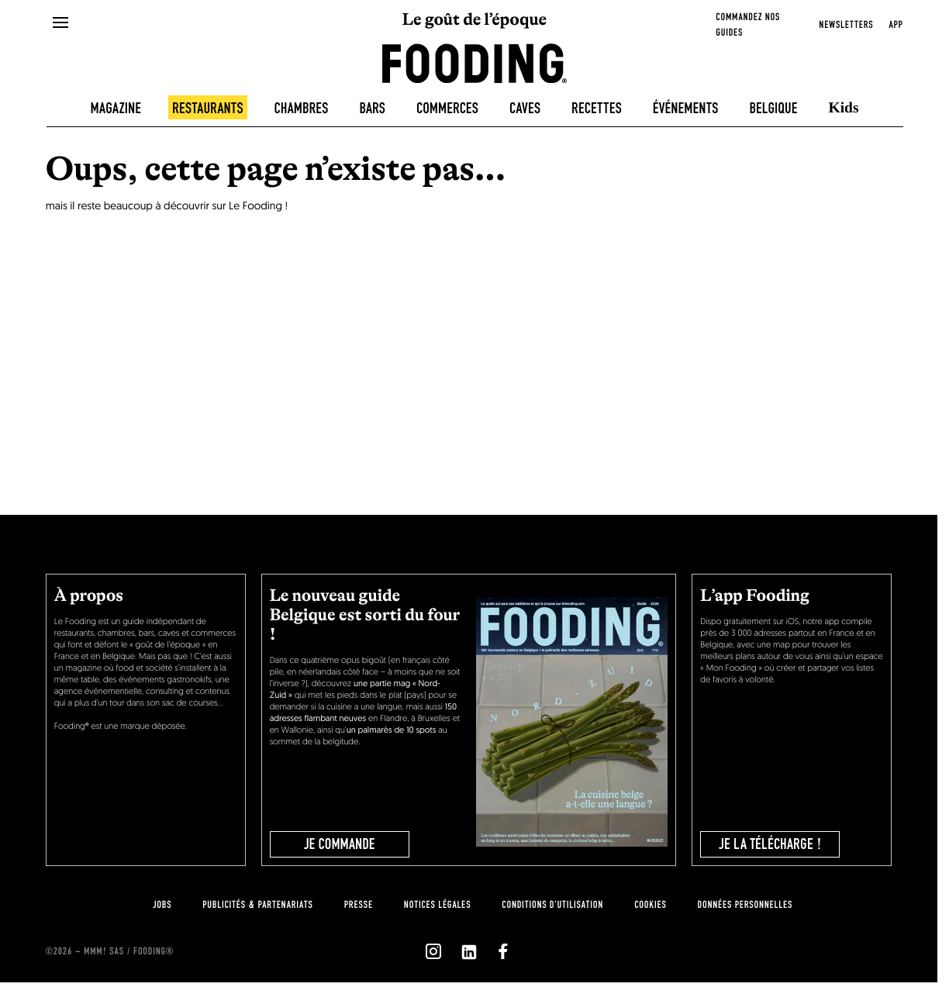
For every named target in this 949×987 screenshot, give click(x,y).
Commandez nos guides (748, 25)
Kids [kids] (844, 108)
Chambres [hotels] (301, 108)
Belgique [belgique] (773, 108)
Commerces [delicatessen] (447, 108)
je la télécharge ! (770, 844)
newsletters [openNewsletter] (846, 25)
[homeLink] (475, 62)
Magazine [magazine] (115, 108)
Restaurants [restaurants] (207, 108)
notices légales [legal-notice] (437, 905)
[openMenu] (61, 23)
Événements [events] (686, 108)
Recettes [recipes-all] (596, 108)
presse (358, 905)
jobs (162, 905)
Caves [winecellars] (524, 108)
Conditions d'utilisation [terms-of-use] (552, 905)
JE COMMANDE (339, 844)
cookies (650, 905)
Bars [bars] (372, 108)
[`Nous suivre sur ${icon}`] (433, 951)
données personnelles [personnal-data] (745, 905)
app (895, 25)
